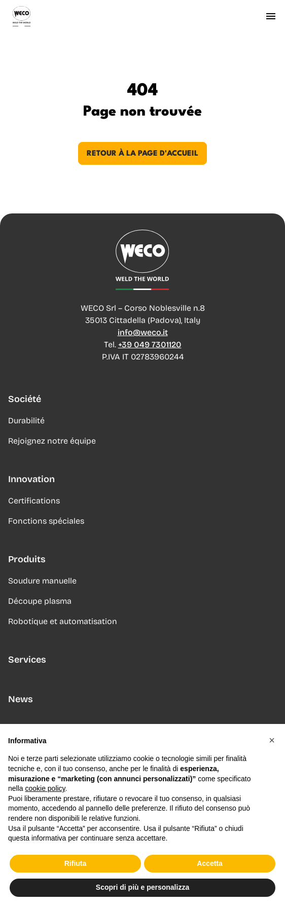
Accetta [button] (210, 863)
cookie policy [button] (45, 788)
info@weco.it (143, 332)
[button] (272, 740)
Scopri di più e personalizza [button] (142, 888)
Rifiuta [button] (75, 863)
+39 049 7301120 (150, 344)
